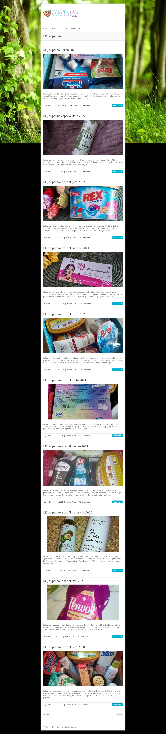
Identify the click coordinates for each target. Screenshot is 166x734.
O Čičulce (64, 28)
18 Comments (85, 369)
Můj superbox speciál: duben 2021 (65, 446)
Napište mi (75, 28)
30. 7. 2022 (59, 171)
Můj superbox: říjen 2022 (59, 50)
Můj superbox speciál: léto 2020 (64, 647)
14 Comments (84, 237)
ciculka (48, 105)
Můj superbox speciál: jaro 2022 (64, 182)
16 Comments (84, 436)
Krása (75, 105)
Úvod (45, 28)
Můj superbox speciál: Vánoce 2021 (66, 248)
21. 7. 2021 (59, 436)
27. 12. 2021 (59, 303)
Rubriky (53, 28)
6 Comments (85, 105)
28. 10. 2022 (59, 105)
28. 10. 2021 (59, 369)
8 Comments (83, 636)
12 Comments (84, 502)
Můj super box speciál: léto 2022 (64, 116)
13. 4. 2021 (59, 502)
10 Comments (84, 171)
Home (69, 105)
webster (74, 727)
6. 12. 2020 (59, 570)
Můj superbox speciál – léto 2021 (64, 380)
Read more (117, 105)
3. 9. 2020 (58, 636)
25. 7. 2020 (59, 705)
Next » (119, 714)
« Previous (48, 714)
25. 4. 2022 (59, 237)
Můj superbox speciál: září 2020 (64, 581)
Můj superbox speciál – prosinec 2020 (67, 512)
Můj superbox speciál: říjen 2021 (64, 314)
